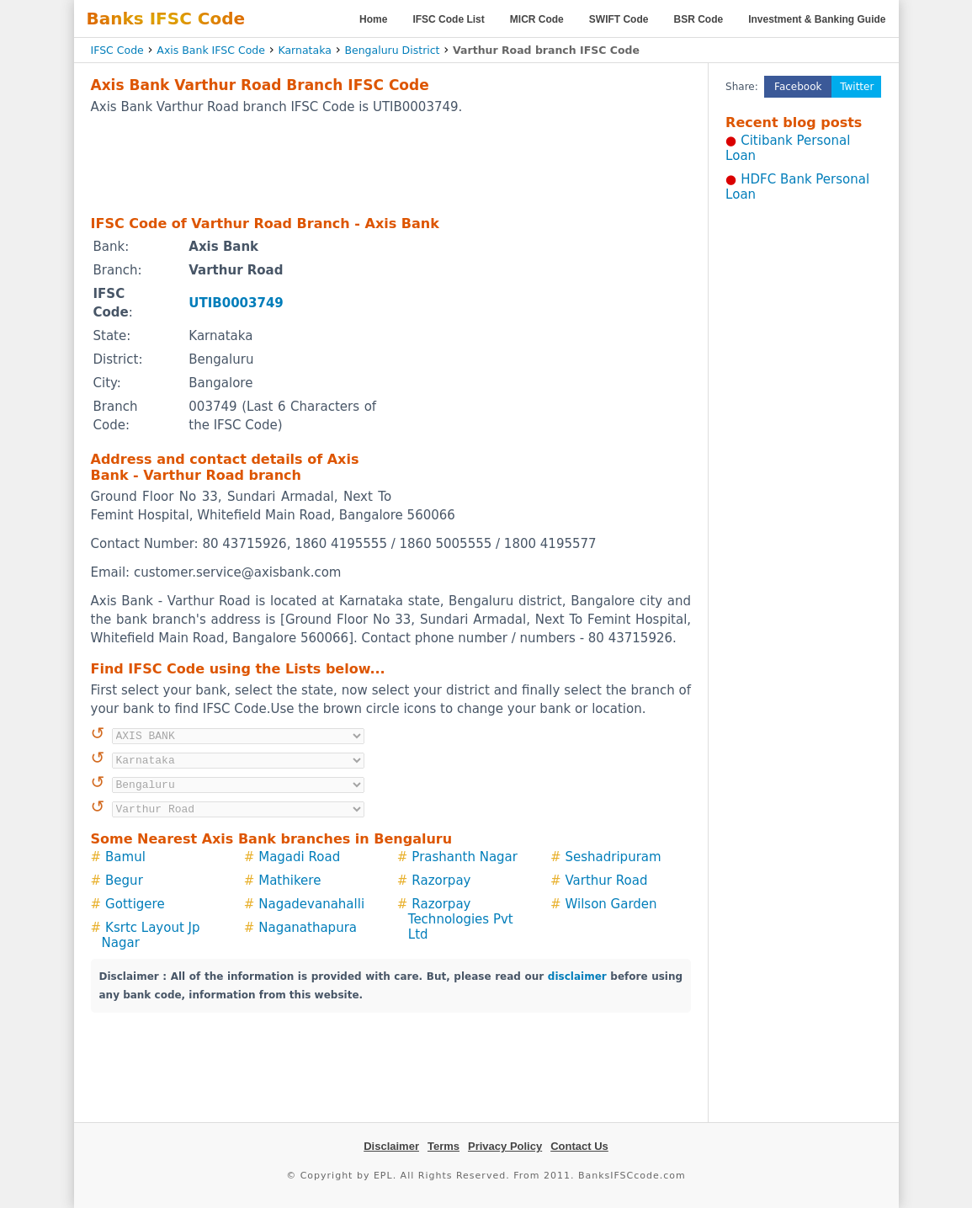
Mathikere (289, 880)
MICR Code (537, 19)
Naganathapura (307, 927)
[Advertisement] (390, 164)
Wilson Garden (611, 904)
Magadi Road (299, 857)
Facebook (797, 87)
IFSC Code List (448, 19)
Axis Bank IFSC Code (211, 50)
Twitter (857, 87)
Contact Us (579, 1146)
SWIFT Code (619, 19)
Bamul (125, 857)
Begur (124, 880)
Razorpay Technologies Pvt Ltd (460, 919)
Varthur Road (607, 880)
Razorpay (441, 880)
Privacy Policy (505, 1146)
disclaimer (577, 976)
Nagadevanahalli (311, 904)
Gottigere (135, 904)
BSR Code (698, 19)
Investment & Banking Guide (816, 19)
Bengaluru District (391, 50)
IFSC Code (117, 50)
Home (373, 19)
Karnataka (304, 50)
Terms (443, 1146)
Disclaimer (391, 1146)
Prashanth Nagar (465, 857)
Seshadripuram (613, 857)
